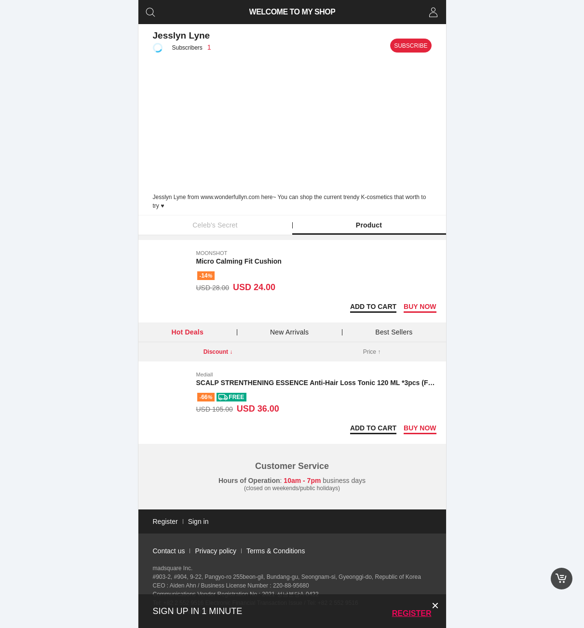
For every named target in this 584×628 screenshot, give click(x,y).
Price (372, 351)
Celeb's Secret (214, 225)
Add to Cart (373, 306)
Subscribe (410, 45)
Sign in (198, 521)
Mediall (204, 374)
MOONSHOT (212, 253)
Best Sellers (393, 332)
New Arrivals (289, 332)
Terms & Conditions (275, 551)
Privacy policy (215, 551)
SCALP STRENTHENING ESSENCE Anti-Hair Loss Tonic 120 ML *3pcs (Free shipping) (333, 383)
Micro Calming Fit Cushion (239, 261)
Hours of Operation (249, 480)
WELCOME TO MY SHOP (292, 12)
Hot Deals (188, 332)
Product (369, 225)
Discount (218, 351)
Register (412, 613)
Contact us (169, 551)
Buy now (420, 306)
